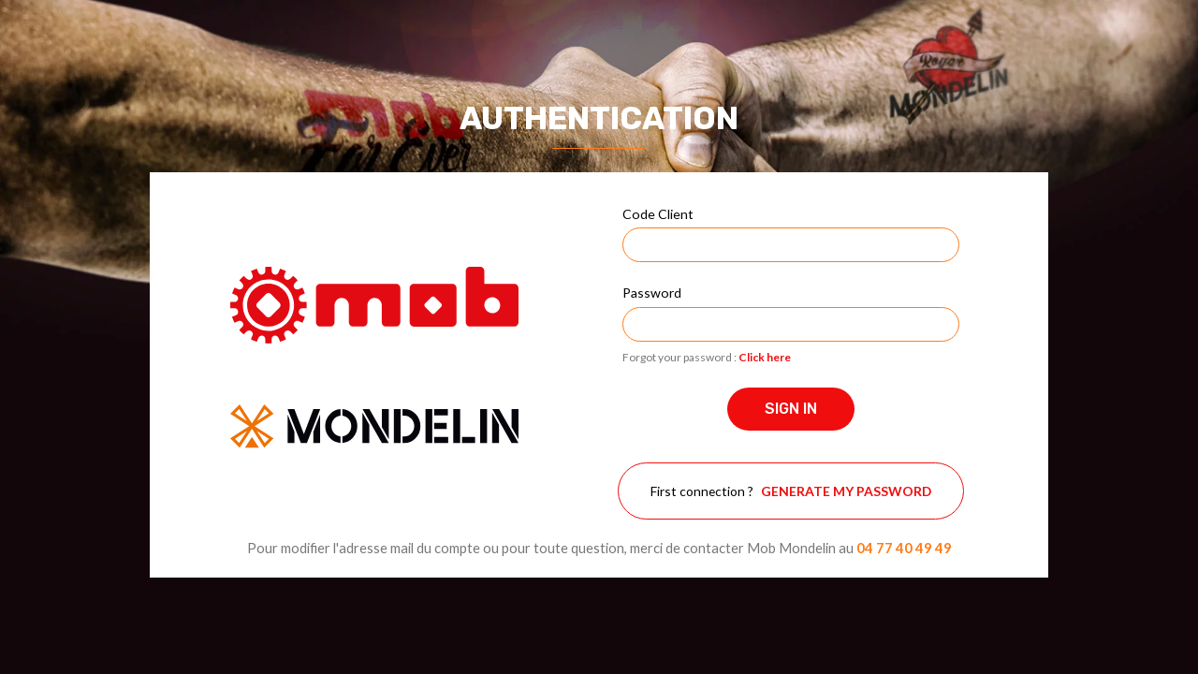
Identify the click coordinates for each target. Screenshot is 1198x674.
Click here (764, 357)
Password (651, 292)
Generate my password (846, 491)
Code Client (658, 214)
